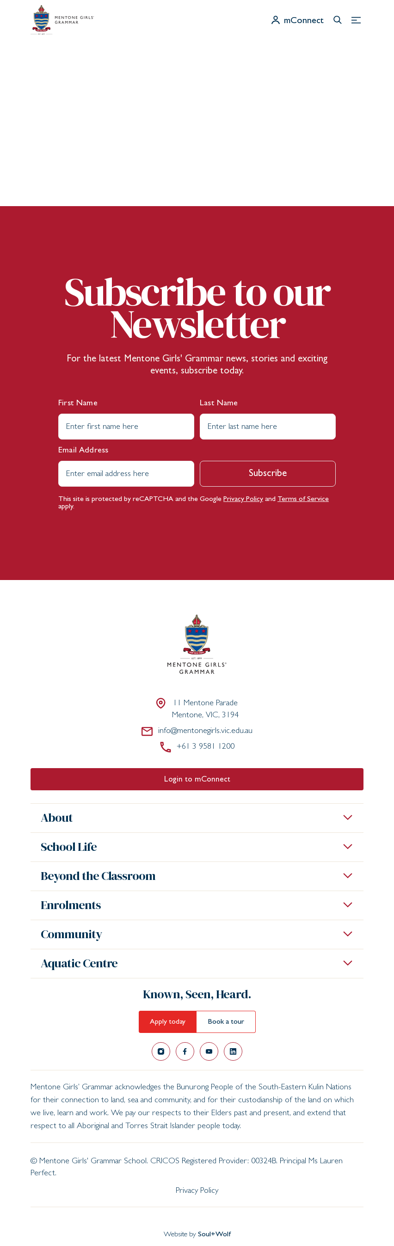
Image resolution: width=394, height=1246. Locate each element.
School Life (69, 846)
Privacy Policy (243, 499)
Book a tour (226, 1022)
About (57, 817)
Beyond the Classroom (98, 875)
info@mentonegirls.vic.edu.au (197, 731)
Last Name (219, 404)
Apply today (167, 1022)
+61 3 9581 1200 (197, 746)
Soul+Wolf (214, 1235)
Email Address (83, 451)
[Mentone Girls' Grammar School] (62, 20)
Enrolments (71, 904)
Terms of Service (303, 499)
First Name (78, 404)
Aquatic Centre (79, 963)
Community (71, 934)
